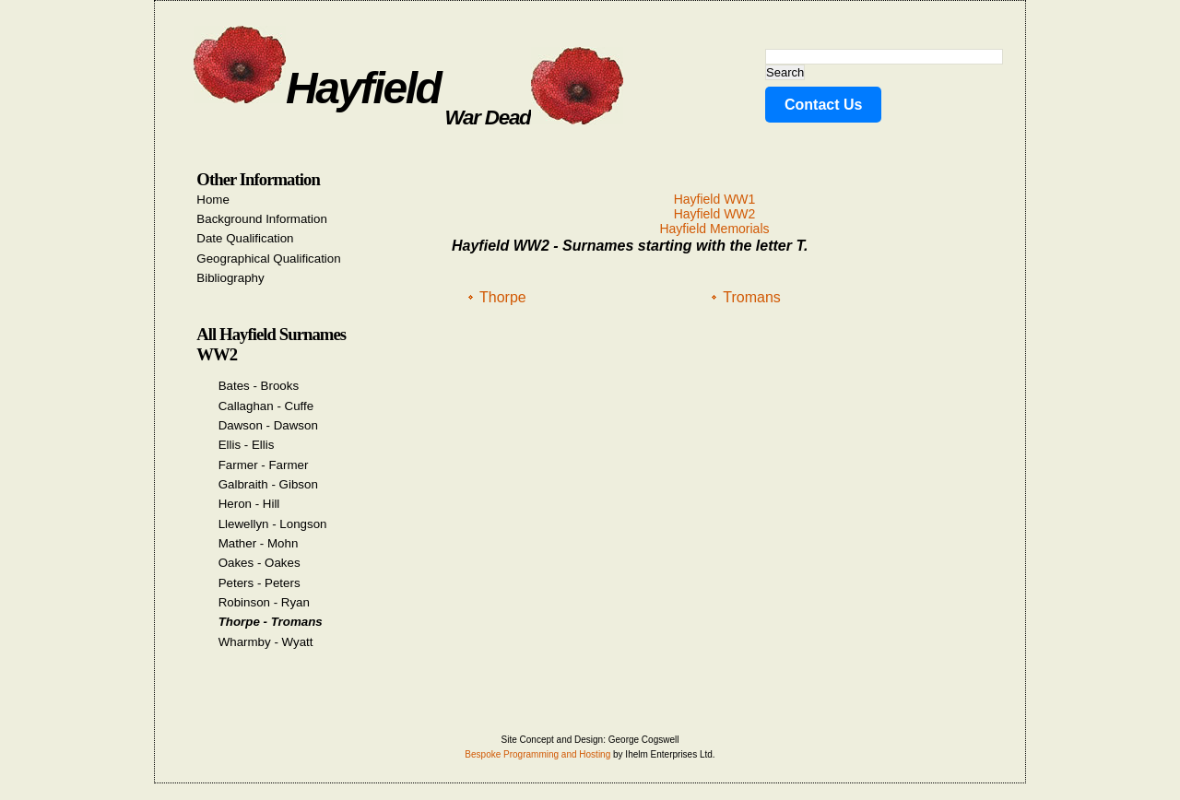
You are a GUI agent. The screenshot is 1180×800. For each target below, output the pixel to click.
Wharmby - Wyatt (265, 642)
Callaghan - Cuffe (265, 406)
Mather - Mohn (258, 543)
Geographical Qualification (268, 258)
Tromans (752, 297)
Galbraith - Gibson (268, 484)
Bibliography (230, 278)
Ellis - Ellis (246, 445)
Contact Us (823, 104)
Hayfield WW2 (715, 213)
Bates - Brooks (258, 386)
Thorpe (502, 297)
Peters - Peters (259, 583)
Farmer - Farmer (263, 465)
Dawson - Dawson (268, 425)
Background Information (261, 219)
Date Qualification (244, 238)
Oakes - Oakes (259, 563)
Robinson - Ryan (264, 602)
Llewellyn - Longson (272, 524)
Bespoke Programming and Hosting (537, 754)
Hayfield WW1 (715, 199)
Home (213, 199)
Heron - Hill (249, 504)
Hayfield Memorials (714, 228)
